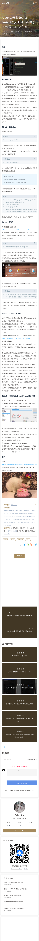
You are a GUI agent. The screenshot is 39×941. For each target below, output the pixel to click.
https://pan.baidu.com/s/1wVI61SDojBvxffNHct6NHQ (19, 464)
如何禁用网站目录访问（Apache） (14, 908)
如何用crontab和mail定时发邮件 (13, 901)
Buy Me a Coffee (16, 869)
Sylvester (14, 505)
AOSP (12, 539)
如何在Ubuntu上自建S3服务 (12, 895)
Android (5, 539)
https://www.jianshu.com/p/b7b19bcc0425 (16, 338)
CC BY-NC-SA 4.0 (11, 531)
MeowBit (7, 534)
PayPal (26, 869)
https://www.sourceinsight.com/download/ (15, 230)
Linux (28, 539)
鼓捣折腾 (20, 539)
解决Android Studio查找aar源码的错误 (15, 889)
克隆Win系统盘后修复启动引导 (13, 882)
